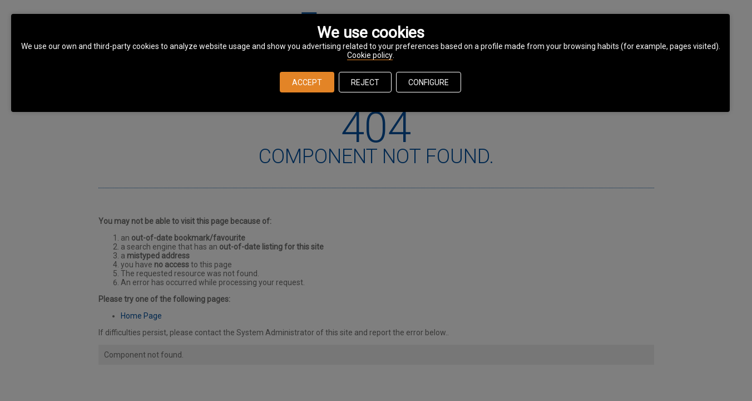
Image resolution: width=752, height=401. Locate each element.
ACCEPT (307, 82)
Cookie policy (370, 55)
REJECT (365, 82)
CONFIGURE (428, 82)
